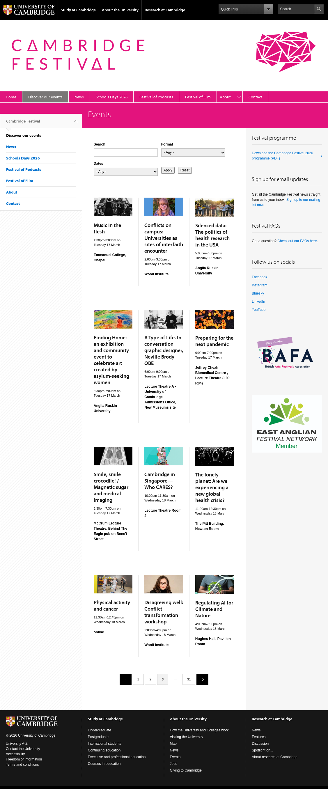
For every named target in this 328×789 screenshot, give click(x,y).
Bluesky (258, 293)
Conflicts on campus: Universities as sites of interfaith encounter (163, 238)
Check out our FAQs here (297, 241)
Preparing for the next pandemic (214, 340)
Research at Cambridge (165, 10)
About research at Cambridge (274, 757)
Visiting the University (186, 737)
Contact (255, 97)
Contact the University (23, 749)
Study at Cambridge (78, 10)
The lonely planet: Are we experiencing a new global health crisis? (211, 487)
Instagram (259, 285)
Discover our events (45, 97)
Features (258, 737)
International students (104, 744)
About (225, 97)
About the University (120, 10)
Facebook (259, 277)
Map (173, 744)
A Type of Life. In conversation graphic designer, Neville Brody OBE (163, 350)
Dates (98, 164)
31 (189, 679)
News (79, 97)
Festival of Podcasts (156, 97)
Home (11, 97)
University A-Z (17, 744)
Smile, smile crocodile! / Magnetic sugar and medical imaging (111, 487)
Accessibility (15, 754)
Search (99, 144)
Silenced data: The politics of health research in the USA (212, 235)
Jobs (173, 764)
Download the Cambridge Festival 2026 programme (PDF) (282, 155)
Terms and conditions (22, 765)
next (200, 679)
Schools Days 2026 (111, 97)
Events (175, 757)
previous (123, 679)
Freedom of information (24, 759)
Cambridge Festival (23, 123)
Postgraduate (98, 737)
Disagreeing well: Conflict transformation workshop (163, 612)
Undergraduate (99, 730)
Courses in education (104, 764)
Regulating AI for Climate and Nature (214, 609)
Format (167, 144)
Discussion (260, 744)
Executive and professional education (117, 757)
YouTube (258, 310)
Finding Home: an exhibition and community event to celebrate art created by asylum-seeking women (111, 360)
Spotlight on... (262, 750)
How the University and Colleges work (199, 730)
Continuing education (104, 750)
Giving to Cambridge (186, 770)
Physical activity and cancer (112, 605)
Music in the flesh (107, 228)
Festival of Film (198, 97)
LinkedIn (258, 301)
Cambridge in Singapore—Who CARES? (159, 480)
